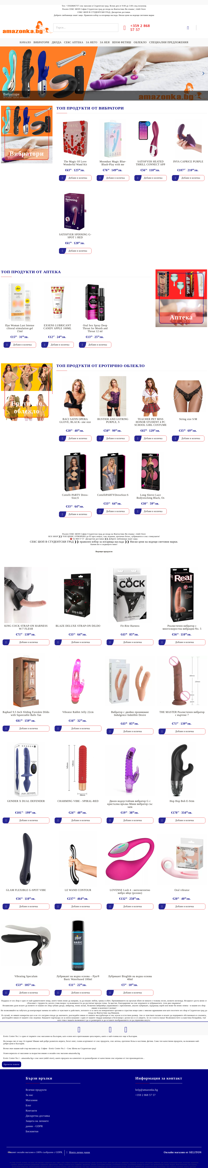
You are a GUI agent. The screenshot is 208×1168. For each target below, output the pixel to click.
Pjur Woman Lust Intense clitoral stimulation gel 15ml (19, 328)
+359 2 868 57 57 (145, 1095)
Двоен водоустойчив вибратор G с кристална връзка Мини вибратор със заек (130, 804)
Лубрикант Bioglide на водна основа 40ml (130, 978)
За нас (29, 1095)
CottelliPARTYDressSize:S (113, 495)
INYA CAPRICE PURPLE (188, 161)
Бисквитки (32, 1131)
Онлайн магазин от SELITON (183, 1151)
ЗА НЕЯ (105, 42)
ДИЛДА (56, 42)
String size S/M (188, 419)
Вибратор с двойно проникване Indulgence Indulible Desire (130, 713)
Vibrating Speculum (25, 976)
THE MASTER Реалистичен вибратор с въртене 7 (182, 713)
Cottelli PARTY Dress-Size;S (75, 496)
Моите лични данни (79, 1151)
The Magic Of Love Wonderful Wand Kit (75, 163)
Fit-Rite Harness (130, 625)
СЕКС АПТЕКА (73, 42)
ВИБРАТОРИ (41, 42)
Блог (28, 1105)
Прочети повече (12, 1064)
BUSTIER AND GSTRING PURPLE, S (112, 420)
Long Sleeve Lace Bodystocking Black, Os (150, 496)
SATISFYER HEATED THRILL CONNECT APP (150, 163)
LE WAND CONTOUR (78, 890)
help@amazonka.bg (146, 1089)
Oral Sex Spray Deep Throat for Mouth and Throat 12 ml (95, 328)
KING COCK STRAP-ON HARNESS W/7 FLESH (26, 627)
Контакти (31, 1110)
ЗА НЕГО (91, 42)
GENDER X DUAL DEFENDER (26, 801)
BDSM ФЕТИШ (121, 42)
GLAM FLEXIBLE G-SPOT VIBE (26, 890)
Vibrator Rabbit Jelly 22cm (78, 712)
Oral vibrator (182, 890)
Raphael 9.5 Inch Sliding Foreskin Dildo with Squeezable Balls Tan (26, 713)
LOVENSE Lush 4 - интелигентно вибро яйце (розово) (130, 891)
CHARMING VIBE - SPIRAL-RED (78, 801)
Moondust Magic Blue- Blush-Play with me (113, 163)
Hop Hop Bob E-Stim (182, 801)
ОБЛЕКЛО (140, 42)
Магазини (32, 1100)
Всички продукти (36, 1089)
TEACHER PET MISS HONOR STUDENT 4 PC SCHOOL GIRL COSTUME (150, 422)
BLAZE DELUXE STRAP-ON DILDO (78, 625)
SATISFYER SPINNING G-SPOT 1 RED (75, 236)
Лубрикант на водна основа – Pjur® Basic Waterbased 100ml (78, 978)
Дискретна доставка (38, 1115)
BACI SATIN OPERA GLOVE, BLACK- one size (75, 420)
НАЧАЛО (25, 42)
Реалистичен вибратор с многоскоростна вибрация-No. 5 (181, 627)
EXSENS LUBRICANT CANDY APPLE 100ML (57, 327)
